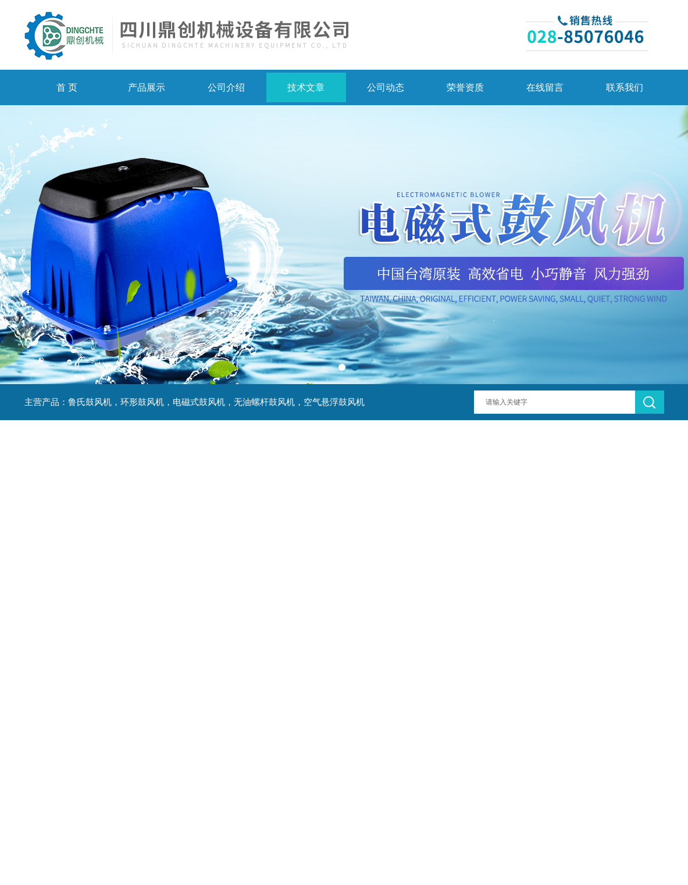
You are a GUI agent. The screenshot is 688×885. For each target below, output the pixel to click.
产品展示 (146, 87)
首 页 (66, 87)
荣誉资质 (465, 87)
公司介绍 (226, 87)
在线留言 (545, 87)
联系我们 (624, 87)
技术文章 (306, 87)
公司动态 (385, 87)
